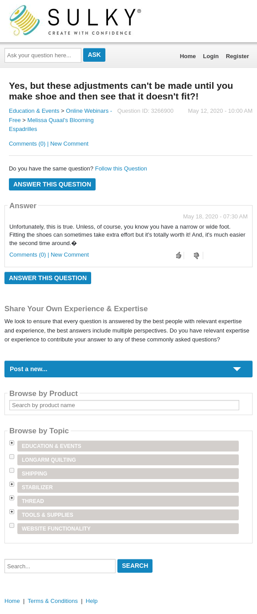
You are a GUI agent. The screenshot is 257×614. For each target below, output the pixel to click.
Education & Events (34, 110)
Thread (33, 501)
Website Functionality (56, 529)
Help (92, 601)
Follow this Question (121, 168)
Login (211, 56)
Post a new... (28, 368)
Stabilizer (37, 487)
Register (237, 56)
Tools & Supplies (47, 515)
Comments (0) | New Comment (48, 143)
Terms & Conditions (53, 601)
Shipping (34, 474)
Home (188, 56)
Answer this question (52, 184)
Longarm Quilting (49, 460)
